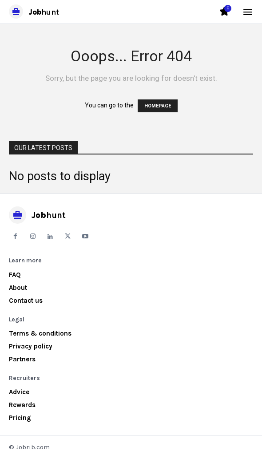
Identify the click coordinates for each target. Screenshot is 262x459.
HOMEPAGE (157, 106)
